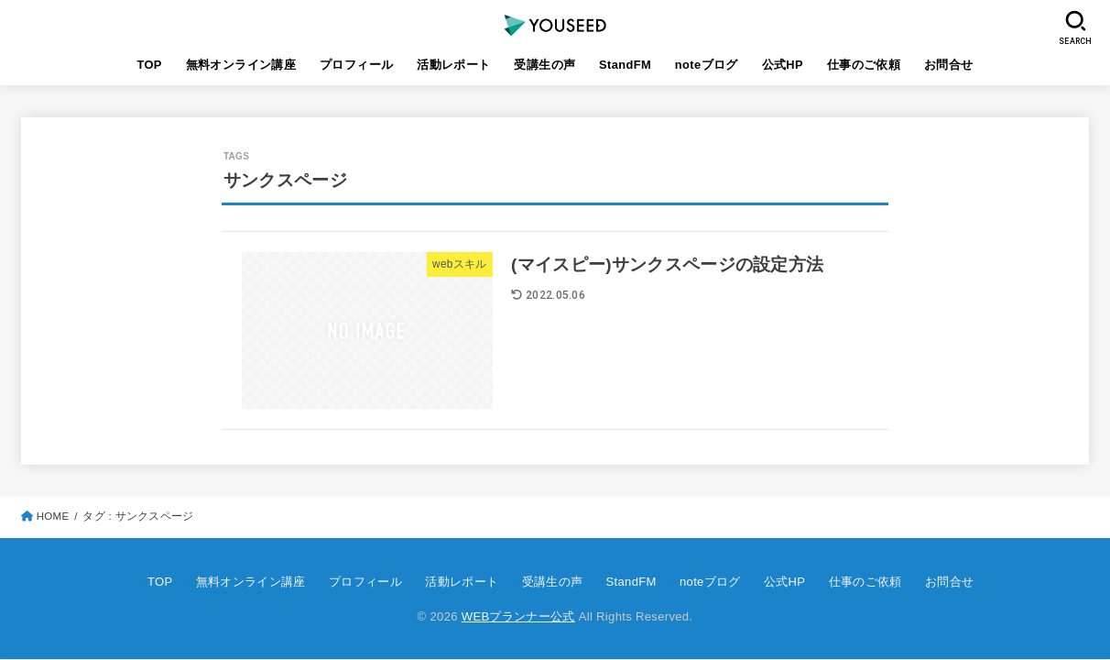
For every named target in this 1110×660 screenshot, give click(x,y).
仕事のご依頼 (863, 65)
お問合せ (949, 65)
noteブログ (706, 65)
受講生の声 (544, 65)
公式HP (783, 65)
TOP (148, 65)
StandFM (625, 65)
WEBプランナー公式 (518, 616)
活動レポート (453, 65)
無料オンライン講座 (241, 65)
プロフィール (356, 65)
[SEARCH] (1076, 28)
